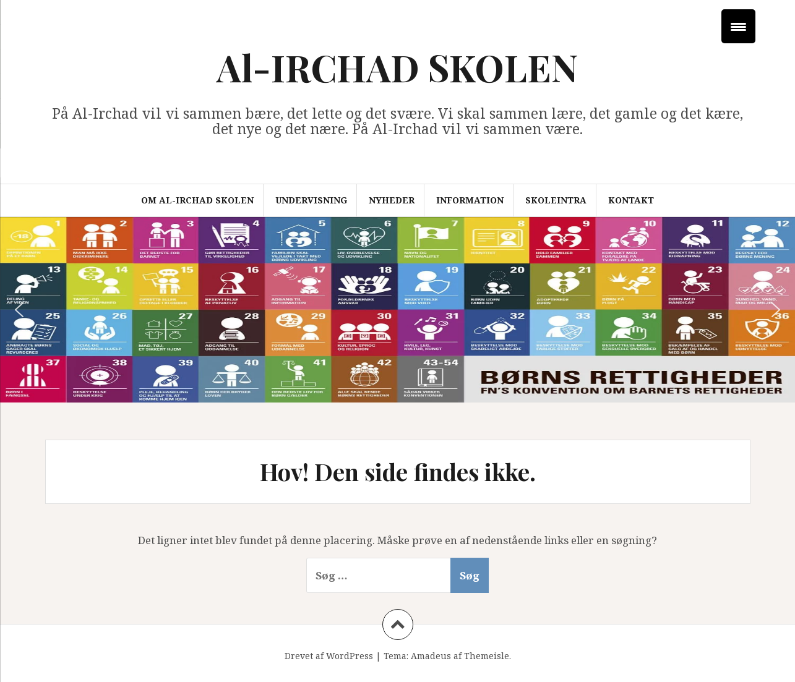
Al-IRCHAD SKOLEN (397, 67)
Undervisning (311, 200)
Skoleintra (556, 200)
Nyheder (392, 200)
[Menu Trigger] (738, 26)
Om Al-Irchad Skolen (197, 200)
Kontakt (631, 200)
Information (470, 200)
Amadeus (431, 656)
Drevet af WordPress (329, 656)
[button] (19, 310)
